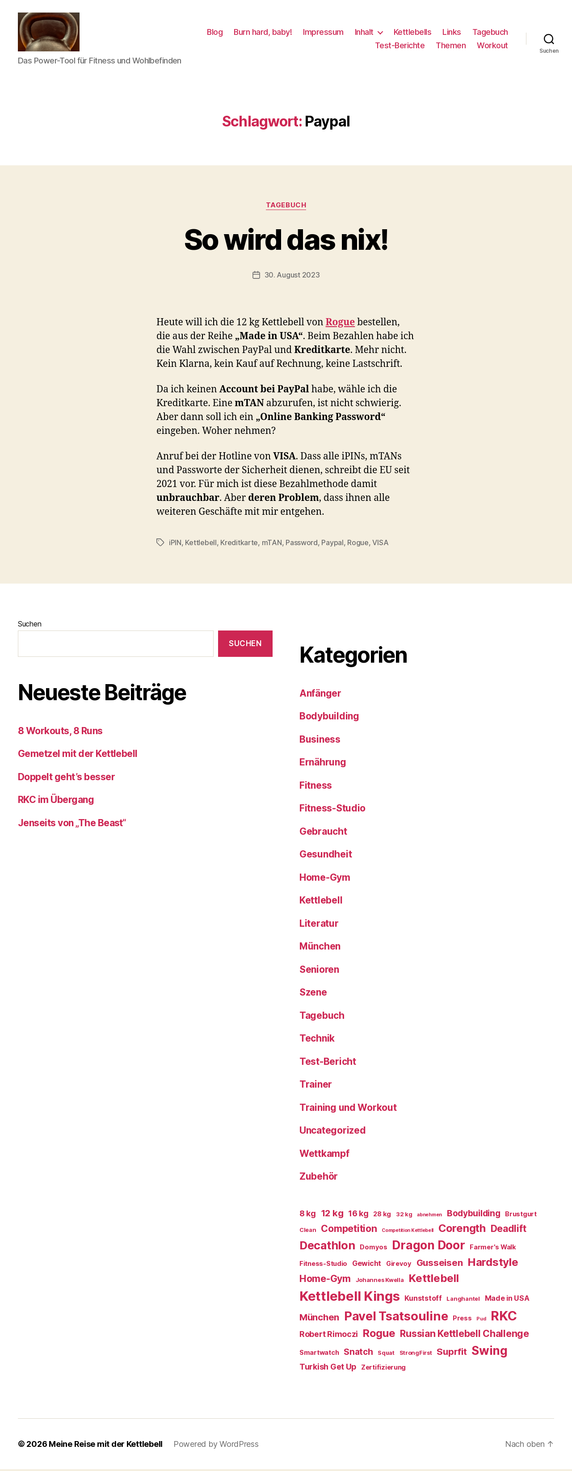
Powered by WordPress (216, 1445)
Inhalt (364, 33)
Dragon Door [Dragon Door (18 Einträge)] (428, 1246)
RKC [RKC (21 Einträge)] (504, 1317)
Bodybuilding (329, 717)
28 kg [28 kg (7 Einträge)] (382, 1215)
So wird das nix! (286, 240)
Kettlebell (200, 543)
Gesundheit (325, 856)
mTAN (272, 543)
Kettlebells (413, 33)
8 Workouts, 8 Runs (60, 732)
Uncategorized (332, 1132)
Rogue (358, 543)
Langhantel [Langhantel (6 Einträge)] (462, 1300)
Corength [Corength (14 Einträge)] (462, 1229)
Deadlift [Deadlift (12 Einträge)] (508, 1230)
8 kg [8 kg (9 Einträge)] (307, 1214)
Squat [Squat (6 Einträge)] (386, 1354)
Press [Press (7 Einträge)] (462, 1319)
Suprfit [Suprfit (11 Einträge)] (452, 1352)
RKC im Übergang (56, 801)
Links (451, 33)
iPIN (175, 543)
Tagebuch (490, 33)
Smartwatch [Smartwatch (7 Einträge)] (319, 1354)
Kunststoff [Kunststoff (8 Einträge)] (423, 1299)
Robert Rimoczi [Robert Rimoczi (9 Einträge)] (328, 1336)
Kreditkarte (239, 543)
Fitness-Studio (332, 809)
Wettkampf (324, 1154)
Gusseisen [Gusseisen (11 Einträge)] (439, 1263)
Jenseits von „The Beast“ (72, 824)
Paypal (332, 543)
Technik (317, 1040)
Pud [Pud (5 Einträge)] (481, 1320)
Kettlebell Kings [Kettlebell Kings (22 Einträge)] (349, 1298)
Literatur (319, 924)
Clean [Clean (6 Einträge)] (307, 1231)
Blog (215, 33)
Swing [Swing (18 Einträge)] (489, 1352)
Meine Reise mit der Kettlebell (106, 1445)
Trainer (315, 1086)
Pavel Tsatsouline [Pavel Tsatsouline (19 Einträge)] (396, 1317)
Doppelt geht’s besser (66, 778)
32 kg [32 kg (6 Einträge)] (404, 1215)
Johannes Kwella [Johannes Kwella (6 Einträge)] (380, 1281)
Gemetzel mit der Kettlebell (78, 755)
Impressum (323, 33)
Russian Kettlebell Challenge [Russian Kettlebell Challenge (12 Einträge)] (464, 1335)
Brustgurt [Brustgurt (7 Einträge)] (521, 1215)
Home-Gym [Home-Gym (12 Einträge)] (325, 1280)
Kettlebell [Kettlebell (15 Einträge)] (433, 1279)
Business (320, 740)
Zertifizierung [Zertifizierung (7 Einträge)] (383, 1369)
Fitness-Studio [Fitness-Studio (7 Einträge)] (323, 1265)
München (320, 948)
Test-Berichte (400, 45)
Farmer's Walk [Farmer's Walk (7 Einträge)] (493, 1248)
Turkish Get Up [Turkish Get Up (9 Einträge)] (327, 1368)
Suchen (29, 625)
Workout (492, 45)
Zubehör (318, 1178)
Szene (313, 994)
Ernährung (322, 763)
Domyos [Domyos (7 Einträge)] (373, 1248)
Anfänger (320, 694)
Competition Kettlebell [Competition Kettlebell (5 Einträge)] (407, 1232)
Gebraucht (323, 832)
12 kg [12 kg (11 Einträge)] (332, 1214)
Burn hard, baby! (263, 33)
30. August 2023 (292, 276)
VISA (380, 543)
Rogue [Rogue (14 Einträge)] (379, 1334)
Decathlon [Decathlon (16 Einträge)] (327, 1246)
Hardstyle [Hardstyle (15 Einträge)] (492, 1263)
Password (302, 543)
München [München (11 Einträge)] (319, 1318)
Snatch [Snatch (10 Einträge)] (358, 1353)
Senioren (319, 970)
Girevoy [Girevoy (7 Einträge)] (399, 1265)
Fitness (315, 786)
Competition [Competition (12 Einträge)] (349, 1230)
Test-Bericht (327, 1062)
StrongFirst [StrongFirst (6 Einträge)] (416, 1354)
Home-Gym (324, 878)
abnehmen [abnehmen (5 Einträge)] (429, 1216)
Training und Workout (348, 1108)
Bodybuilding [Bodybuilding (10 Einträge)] (473, 1215)
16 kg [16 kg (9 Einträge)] (358, 1214)
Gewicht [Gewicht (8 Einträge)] (366, 1264)
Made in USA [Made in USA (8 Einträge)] (507, 1299)
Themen (451, 45)
